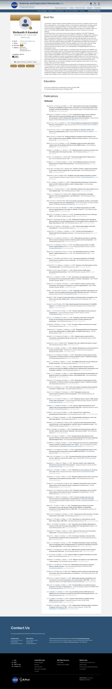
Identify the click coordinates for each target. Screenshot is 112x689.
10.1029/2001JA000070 (55, 568)
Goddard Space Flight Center (87, 662)
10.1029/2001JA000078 (77, 581)
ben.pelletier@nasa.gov (83, 638)
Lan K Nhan (90, 678)
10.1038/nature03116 (89, 458)
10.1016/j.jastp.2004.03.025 (74, 446)
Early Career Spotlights (40, 669)
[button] (27, 7)
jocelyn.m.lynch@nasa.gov (17, 643)
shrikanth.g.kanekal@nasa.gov (27, 41)
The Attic (36, 671)
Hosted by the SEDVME (63, 664)
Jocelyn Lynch (15, 638)
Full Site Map (60, 662)
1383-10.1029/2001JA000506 (85, 500)
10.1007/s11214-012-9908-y (90, 124)
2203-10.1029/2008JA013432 (85, 177)
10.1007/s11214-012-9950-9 (68, 119)
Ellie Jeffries (29, 638)
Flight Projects (83, 664)
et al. (68, 106)
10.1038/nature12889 (86, 131)
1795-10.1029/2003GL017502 (86, 471)
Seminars (36, 664)
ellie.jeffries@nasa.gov (31, 643)
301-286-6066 (14, 641)
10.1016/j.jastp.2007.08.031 (67, 204)
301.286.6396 (23, 43)
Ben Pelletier (87, 679)
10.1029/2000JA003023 (55, 588)
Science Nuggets (38, 662)
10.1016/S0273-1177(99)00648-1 (57, 608)
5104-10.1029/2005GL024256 (68, 294)
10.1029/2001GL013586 (55, 602)
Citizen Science (38, 666)
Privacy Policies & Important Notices (88, 666)
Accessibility (82, 669)
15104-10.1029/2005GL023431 (59, 409)
